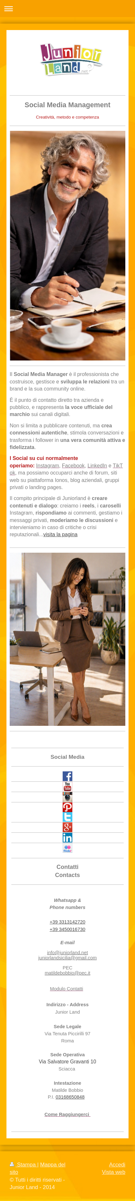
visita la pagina (60, 534)
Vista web (113, 1172)
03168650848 (70, 1097)
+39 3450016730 (67, 929)
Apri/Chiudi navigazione (67, 9)
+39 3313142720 (67, 921)
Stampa (23, 1165)
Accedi (117, 1165)
